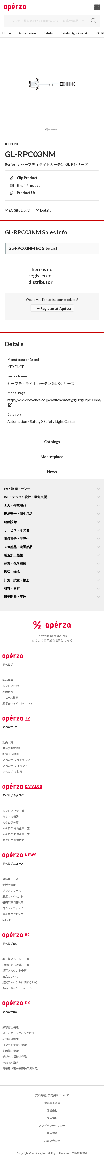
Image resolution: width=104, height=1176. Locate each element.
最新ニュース (10, 879)
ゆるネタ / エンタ (12, 914)
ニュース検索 (10, 697)
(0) (17, 210)
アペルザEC (9, 943)
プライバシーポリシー (52, 1125)
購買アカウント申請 (14, 970)
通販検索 (7, 691)
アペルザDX (9, 1012)
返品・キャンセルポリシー (18, 988)
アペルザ (7, 664)
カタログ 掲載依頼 (13, 840)
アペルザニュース (13, 863)
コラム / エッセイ (12, 908)
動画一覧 (7, 742)
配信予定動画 (10, 754)
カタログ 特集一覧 (13, 811)
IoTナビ (7, 920)
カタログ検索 (10, 686)
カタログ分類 (10, 822)
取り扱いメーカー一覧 (15, 959)
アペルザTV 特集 (12, 771)
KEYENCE (13, 144)
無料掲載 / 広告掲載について (52, 1095)
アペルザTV (9, 727)
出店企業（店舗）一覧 (15, 965)
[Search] (52, 21)
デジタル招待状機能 (14, 1056)
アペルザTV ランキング (16, 760)
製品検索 (7, 680)
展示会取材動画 (11, 748)
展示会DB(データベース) (17, 703)
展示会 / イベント (12, 896)
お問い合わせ (52, 1141)
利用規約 (52, 1133)
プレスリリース (11, 890)
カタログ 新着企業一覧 (16, 834)
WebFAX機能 (10, 1062)
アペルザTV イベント (15, 766)
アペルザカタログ (13, 795)
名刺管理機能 (10, 1039)
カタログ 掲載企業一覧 (16, 828)
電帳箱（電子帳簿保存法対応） (21, 1068)
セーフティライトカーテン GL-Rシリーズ (54, 164)
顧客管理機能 (10, 1027)
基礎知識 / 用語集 (12, 902)
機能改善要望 (52, 1103)
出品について (10, 976)
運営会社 (52, 1110)
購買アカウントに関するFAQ (19, 982)
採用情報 (52, 1118)
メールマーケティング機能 (18, 1033)
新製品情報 (9, 885)
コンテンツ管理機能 (14, 1045)
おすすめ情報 (10, 816)
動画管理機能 (10, 1051)
